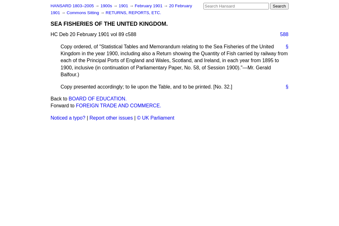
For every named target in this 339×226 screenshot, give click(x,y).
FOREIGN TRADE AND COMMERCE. (118, 105)
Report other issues (111, 118)
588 (284, 34)
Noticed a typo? (68, 118)
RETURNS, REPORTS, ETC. (133, 12)
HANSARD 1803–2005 (72, 5)
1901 (124, 5)
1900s (106, 5)
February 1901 (149, 5)
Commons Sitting (83, 12)
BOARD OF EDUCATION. (98, 98)
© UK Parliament (155, 118)
